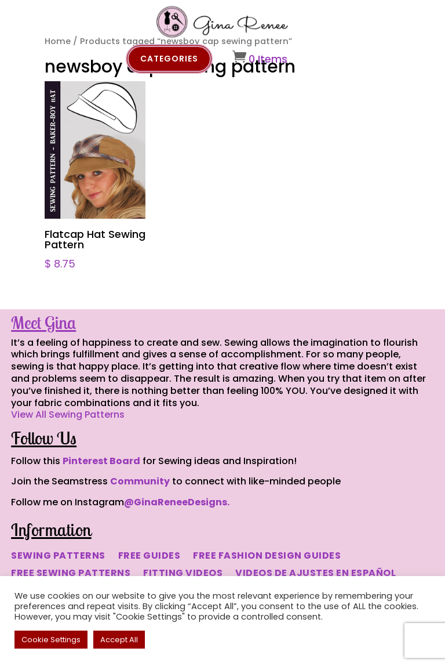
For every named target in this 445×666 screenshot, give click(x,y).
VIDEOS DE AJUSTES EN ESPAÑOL (315, 574)
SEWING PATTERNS (58, 557)
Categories (169, 58)
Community (140, 481)
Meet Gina (43, 323)
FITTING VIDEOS (182, 574)
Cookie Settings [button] (51, 639)
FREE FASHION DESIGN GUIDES (267, 557)
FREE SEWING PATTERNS (70, 574)
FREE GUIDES (149, 557)
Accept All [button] (119, 639)
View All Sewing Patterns (68, 414)
